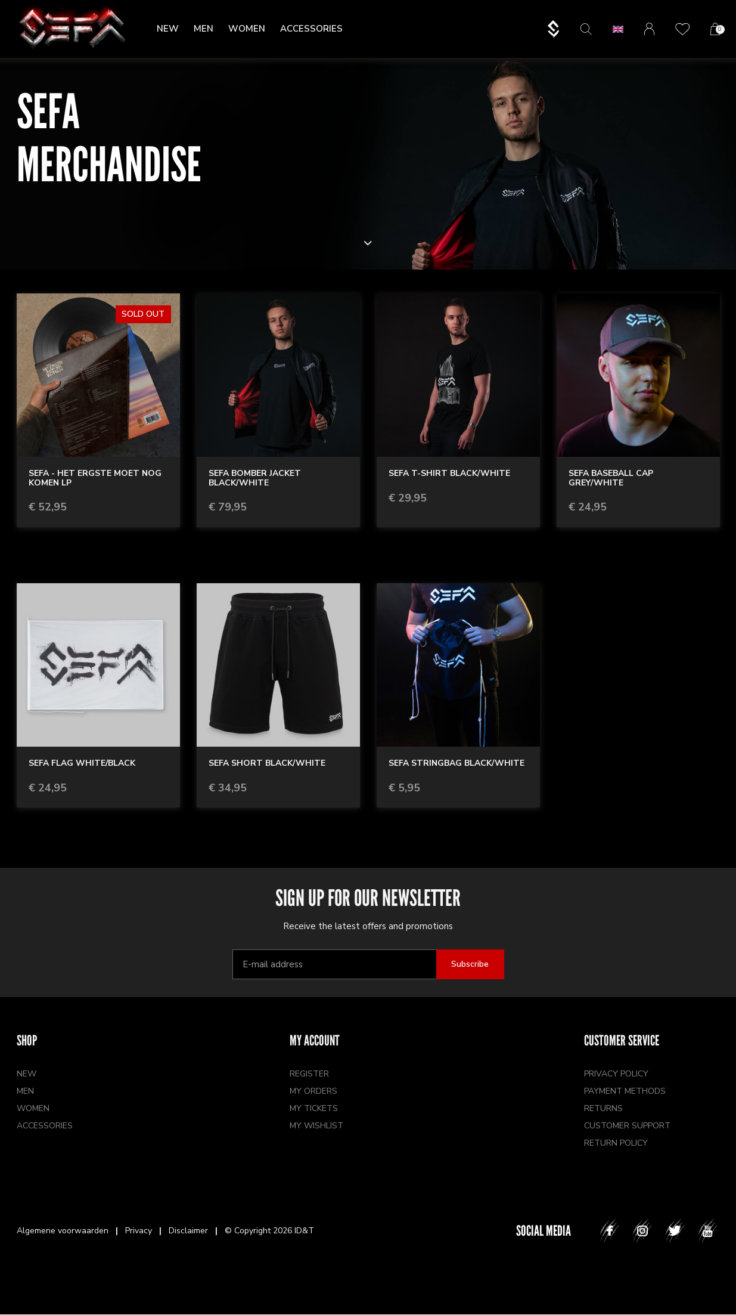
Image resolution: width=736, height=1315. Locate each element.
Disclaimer (188, 1230)
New (168, 29)
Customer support (627, 1125)
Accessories (311, 29)
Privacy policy (616, 1073)
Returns (603, 1108)
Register (309, 1073)
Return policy (616, 1143)
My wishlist (316, 1125)
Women (246, 29)
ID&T (304, 1230)
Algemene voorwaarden (62, 1230)
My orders (313, 1091)
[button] (618, 29)
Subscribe (470, 964)
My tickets (314, 1108)
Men (203, 29)
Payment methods (625, 1091)
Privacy (138, 1230)
